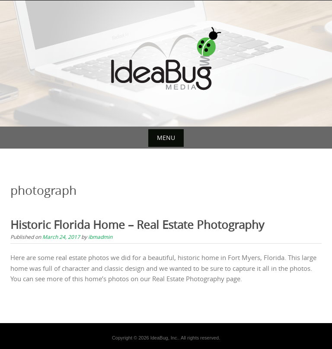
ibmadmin (100, 236)
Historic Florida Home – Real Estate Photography (137, 224)
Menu (166, 137)
